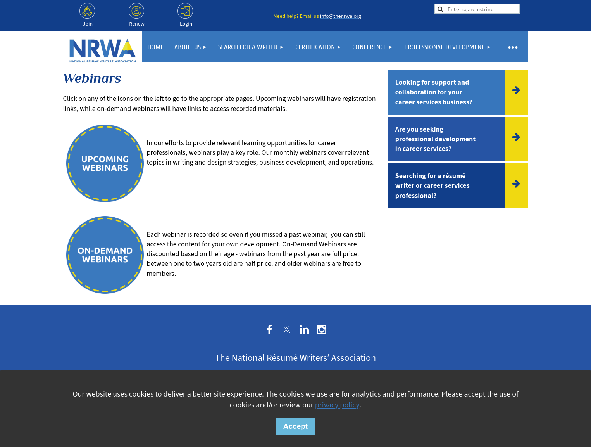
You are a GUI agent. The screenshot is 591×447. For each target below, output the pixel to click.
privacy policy (337, 405)
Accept (295, 426)
